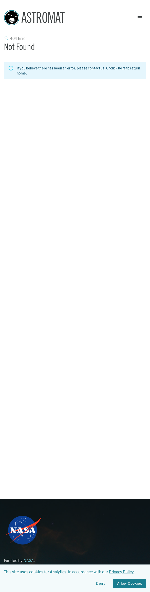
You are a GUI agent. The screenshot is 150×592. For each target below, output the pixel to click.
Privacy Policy (121, 571)
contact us (96, 68)
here (122, 68)
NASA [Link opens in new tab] (29, 560)
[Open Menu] (140, 18)
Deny (101, 583)
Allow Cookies (129, 583)
